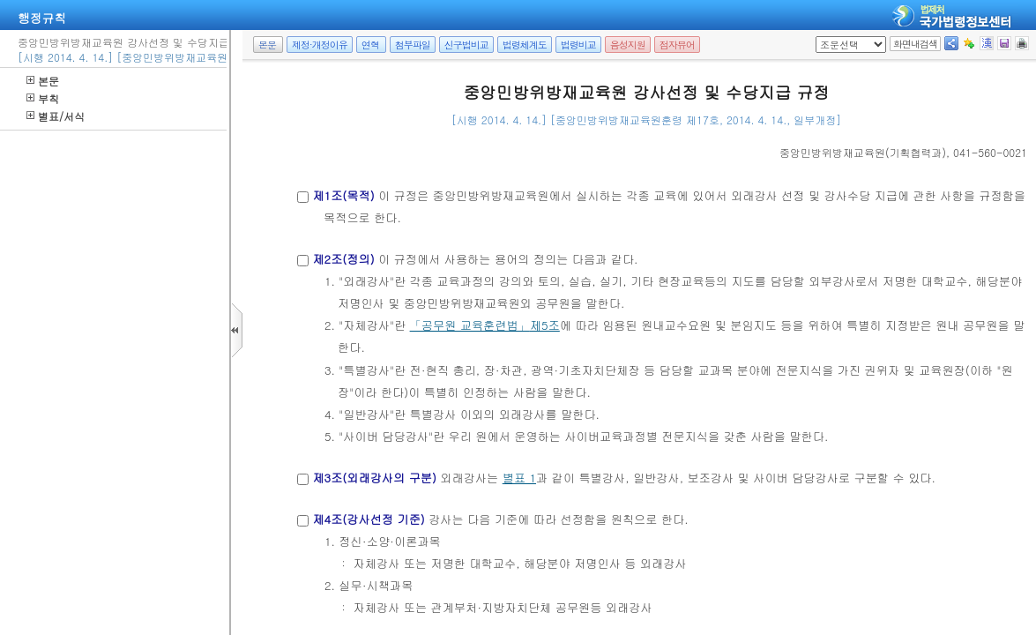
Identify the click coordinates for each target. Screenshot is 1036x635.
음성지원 (627, 44)
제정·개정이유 (319, 44)
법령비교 (578, 44)
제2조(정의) (343, 258)
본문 (42, 80)
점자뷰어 (677, 44)
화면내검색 (915, 43)
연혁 (370, 44)
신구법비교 (466, 44)
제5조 (545, 325)
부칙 (42, 98)
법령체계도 (525, 44)
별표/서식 (55, 115)
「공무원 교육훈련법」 (470, 325)
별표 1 (519, 477)
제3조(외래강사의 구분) (374, 477)
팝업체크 (821, 36)
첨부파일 (412, 44)
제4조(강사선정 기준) (368, 519)
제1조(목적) (343, 195)
